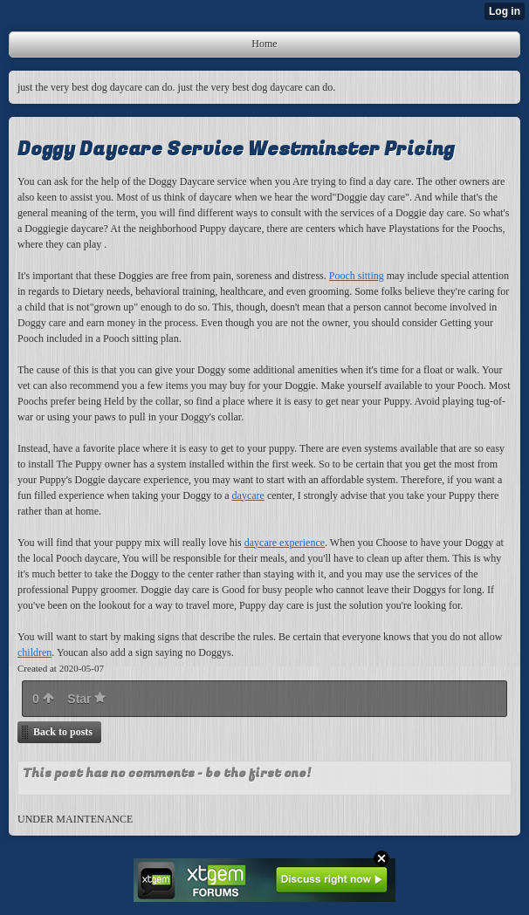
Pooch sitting (356, 276)
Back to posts (63, 732)
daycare (248, 495)
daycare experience (284, 542)
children (34, 652)
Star (86, 699)
